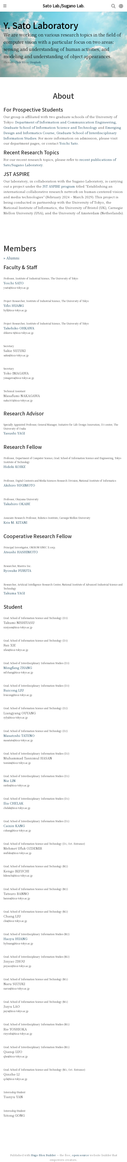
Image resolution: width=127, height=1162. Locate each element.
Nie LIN (10, 780)
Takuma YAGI (14, 593)
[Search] (113, 6)
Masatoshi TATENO (19, 735)
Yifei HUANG (14, 305)
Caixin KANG (14, 825)
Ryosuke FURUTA (17, 570)
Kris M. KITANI (15, 522)
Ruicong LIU (14, 690)
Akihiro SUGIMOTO (19, 485)
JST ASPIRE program (58, 186)
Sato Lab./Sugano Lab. (63, 6)
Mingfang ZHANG (18, 667)
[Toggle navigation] (5, 6)
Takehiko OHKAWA (19, 328)
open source (80, 1155)
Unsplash (35, 62)
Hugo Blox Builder (43, 1155)
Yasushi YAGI (14, 433)
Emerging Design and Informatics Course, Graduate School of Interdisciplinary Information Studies (62, 132)
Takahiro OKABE (17, 503)
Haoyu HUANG (15, 938)
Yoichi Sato (68, 143)
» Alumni (11, 257)
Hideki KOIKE (15, 466)
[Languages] (121, 6)
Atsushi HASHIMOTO (21, 552)
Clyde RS (20, 62)
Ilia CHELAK (13, 803)
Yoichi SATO (14, 283)
